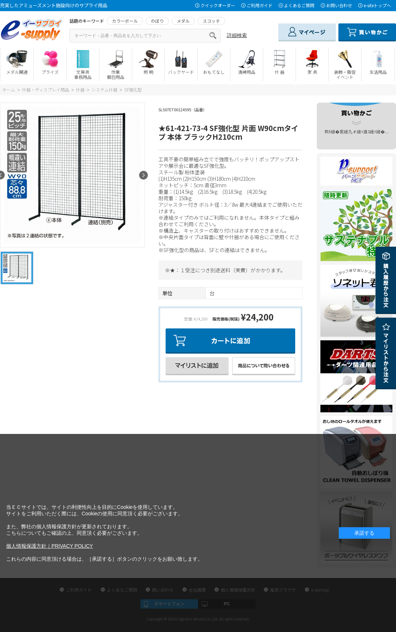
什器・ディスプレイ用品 (45, 89)
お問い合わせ (339, 5)
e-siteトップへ (377, 5)
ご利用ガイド (260, 5)
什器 (80, 89)
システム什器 (104, 89)
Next (143, 175)
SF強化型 (133, 89)
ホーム (8, 89)
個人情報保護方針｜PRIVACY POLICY (49, 546)
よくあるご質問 (299, 5)
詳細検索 (237, 35)
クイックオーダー (218, 5)
